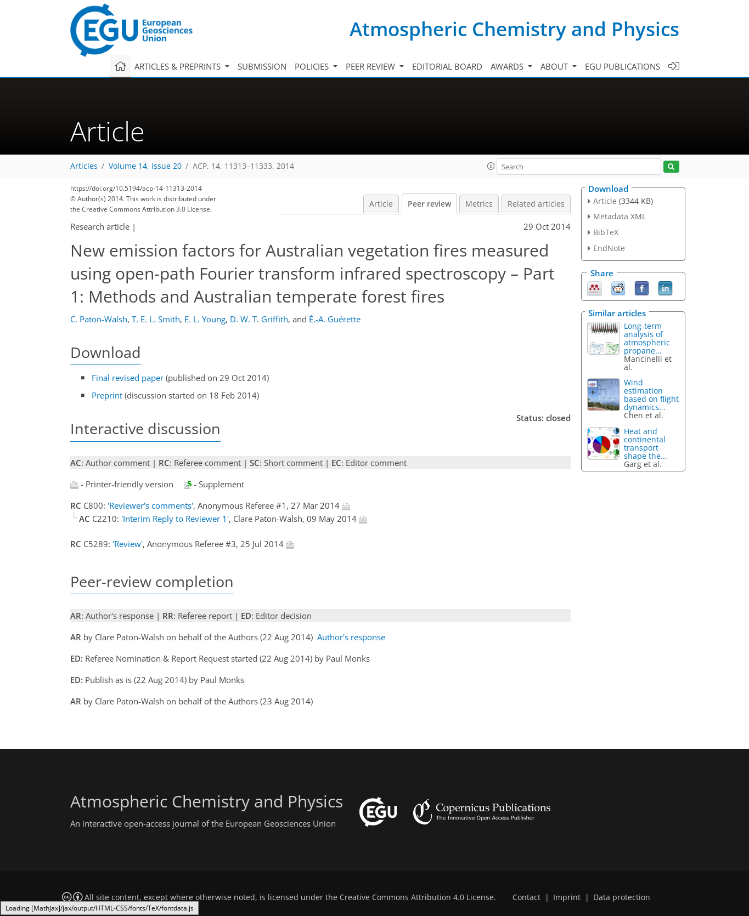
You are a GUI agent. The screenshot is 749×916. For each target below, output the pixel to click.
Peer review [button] (371, 66)
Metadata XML (619, 216)
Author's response (351, 636)
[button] (491, 166)
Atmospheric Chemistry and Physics (514, 29)
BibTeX (605, 232)
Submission (262, 66)
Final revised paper (128, 377)
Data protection (621, 897)
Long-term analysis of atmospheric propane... (647, 338)
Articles (84, 166)
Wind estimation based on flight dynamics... (651, 394)
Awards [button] (508, 66)
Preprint (107, 395)
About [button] (555, 66)
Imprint (567, 897)
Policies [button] (313, 66)
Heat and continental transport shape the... (645, 443)
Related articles (536, 204)
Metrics (479, 204)
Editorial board (447, 66)
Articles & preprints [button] (178, 66)
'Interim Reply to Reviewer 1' (175, 518)
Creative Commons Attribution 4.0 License (417, 897)
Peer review (429, 204)
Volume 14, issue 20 (145, 166)
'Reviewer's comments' (150, 505)
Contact (526, 897)
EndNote (609, 248)
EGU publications (622, 66)
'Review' (127, 543)
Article (381, 204)
